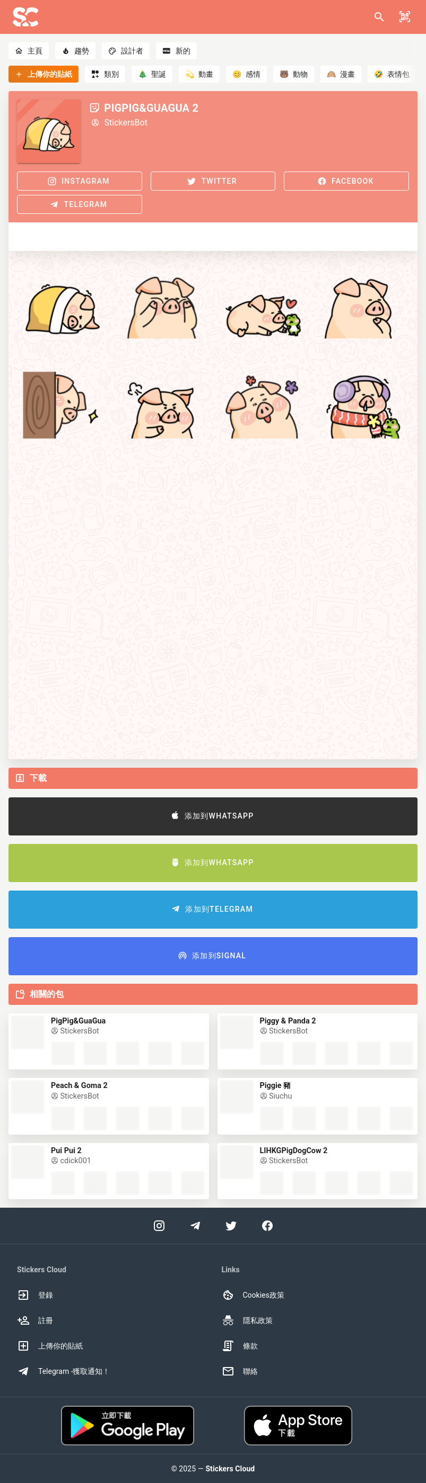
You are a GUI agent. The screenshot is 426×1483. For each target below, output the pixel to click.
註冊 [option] (35, 1320)
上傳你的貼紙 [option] (50, 1346)
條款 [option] (240, 1346)
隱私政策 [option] (247, 1320)
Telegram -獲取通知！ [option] (63, 1371)
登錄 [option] (35, 1295)
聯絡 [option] (240, 1371)
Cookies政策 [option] (253, 1295)
